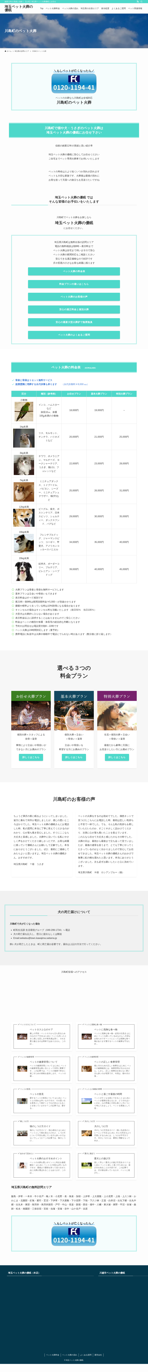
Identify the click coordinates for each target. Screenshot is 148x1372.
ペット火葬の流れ (69, 1355)
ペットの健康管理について (44, 1062)
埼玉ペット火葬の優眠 (19, 8)
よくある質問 (85, 1355)
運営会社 (98, 1355)
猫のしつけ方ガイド (40, 1126)
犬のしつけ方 (101, 1126)
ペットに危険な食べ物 (105, 1029)
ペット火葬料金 (52, 1355)
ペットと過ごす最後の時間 (108, 1094)
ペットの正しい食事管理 (107, 1062)
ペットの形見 (37, 1094)
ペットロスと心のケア (41, 1029)
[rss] (138, 1)
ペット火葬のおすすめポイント (46, 1158)
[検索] (141, 1)
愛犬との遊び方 (102, 1158)
